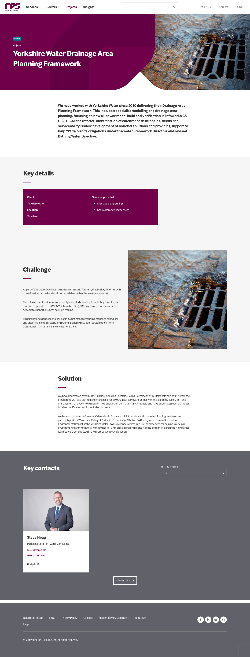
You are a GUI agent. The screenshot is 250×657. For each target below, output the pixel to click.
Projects (71, 7)
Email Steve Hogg (36, 555)
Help (26, 624)
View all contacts (125, 580)
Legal (52, 618)
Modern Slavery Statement (113, 618)
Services (33, 7)
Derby (30, 564)
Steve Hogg (36, 537)
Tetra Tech (141, 618)
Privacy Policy (69, 618)
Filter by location (169, 466)
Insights (88, 7)
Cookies (87, 618)
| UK (36, 564)
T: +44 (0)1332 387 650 (36, 550)
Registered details (33, 618)
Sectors (53, 7)
